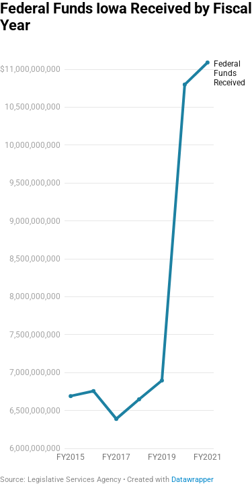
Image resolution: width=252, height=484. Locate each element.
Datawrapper (192, 479)
